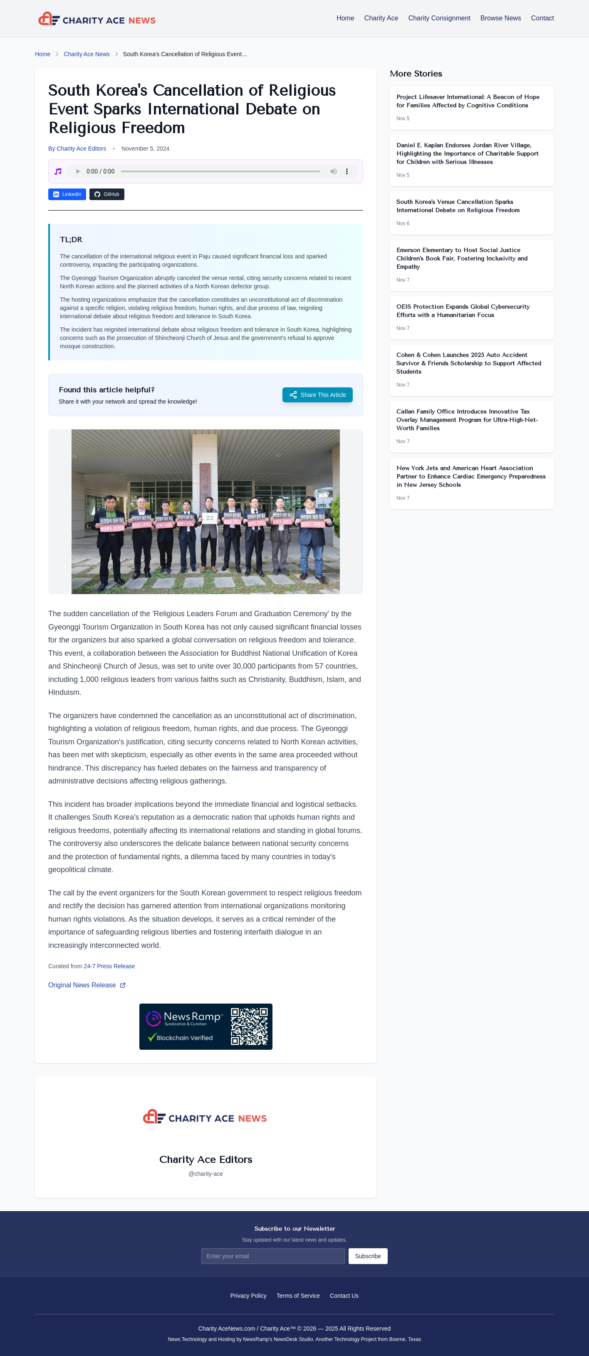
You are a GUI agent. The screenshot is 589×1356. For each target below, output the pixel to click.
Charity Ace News (86, 54)
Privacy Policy (248, 1295)
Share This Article (317, 395)
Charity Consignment (439, 18)
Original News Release (87, 985)
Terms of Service (298, 1295)
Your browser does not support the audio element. (212, 171)
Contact (542, 18)
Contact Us (344, 1295)
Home (345, 18)
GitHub (106, 194)
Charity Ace (381, 18)
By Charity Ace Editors (77, 148)
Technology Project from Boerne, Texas (377, 1339)
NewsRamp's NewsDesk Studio (278, 1339)
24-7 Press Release (109, 966)
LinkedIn (67, 194)
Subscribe (368, 1256)
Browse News (500, 18)
